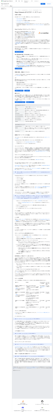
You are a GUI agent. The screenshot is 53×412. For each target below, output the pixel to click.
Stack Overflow (19, 18)
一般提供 (16, 288)
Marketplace (25, 198)
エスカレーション (22, 169)
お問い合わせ (49, 3)
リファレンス (6, 5)
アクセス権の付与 (38, 193)
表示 (48, 168)
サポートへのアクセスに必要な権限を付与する (42, 186)
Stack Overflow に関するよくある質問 (23, 65)
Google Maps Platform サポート (27, 202)
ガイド (2, 5)
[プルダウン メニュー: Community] (39, 1)
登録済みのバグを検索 (19, 90)
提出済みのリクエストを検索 (20, 102)
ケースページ (22, 219)
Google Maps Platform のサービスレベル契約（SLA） (23, 346)
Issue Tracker (19, 20)
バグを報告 (26, 90)
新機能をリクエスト (30, 102)
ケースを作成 (38, 200)
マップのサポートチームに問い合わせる (23, 22)
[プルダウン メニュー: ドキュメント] (29, 1)
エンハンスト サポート (25, 333)
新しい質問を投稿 (18, 68)
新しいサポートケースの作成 (34, 168)
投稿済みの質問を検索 (19, 51)
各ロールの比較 (37, 187)
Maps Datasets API (5, 3)
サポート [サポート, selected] (11, 5)
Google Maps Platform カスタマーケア (41, 151)
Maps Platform (8, 1)
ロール (42, 235)
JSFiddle (21, 63)
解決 (15, 169)
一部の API (28, 24)
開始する (43, 3)
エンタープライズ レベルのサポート (38, 24)
